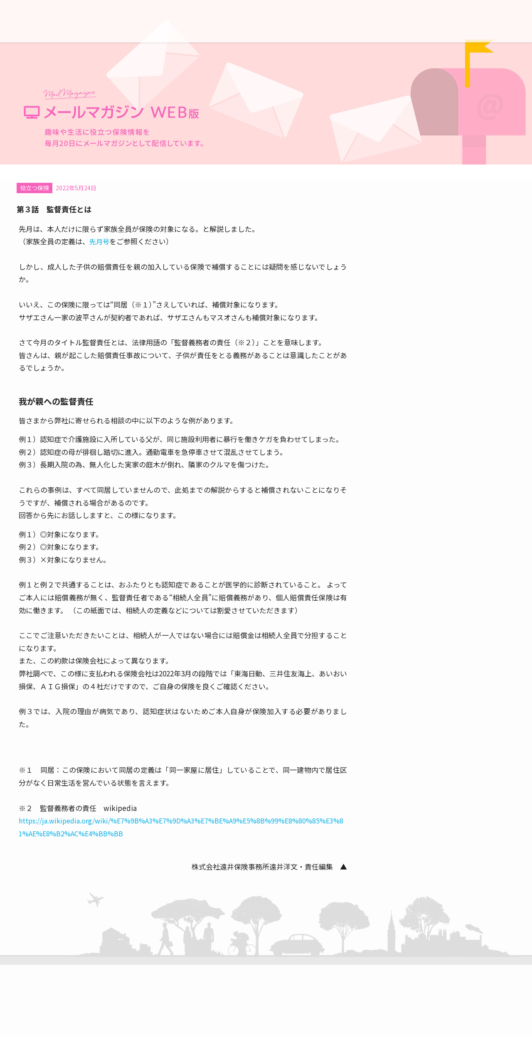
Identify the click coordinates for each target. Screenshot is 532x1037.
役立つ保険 (34, 188)
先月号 (99, 241)
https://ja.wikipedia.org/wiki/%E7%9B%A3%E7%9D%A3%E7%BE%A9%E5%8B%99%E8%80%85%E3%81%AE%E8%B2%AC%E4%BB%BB (181, 827)
